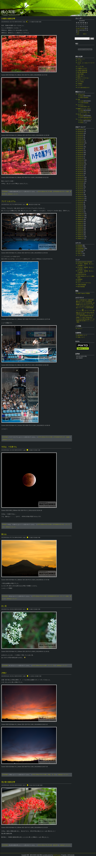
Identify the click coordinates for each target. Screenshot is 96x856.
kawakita (85, 97)
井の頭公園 (89, 303)
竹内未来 (85, 102)
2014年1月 (80, 139)
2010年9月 (80, 202)
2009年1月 (80, 235)
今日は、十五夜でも (9, 447)
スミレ (87, 320)
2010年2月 (80, 210)
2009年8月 (80, 221)
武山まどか (90, 306)
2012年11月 (80, 162)
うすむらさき (81, 94)
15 (76, 28)
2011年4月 (80, 189)
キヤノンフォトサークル (84, 282)
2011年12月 (80, 177)
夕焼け (67, 596)
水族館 (67, 437)
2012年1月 (80, 175)
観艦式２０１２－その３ (84, 108)
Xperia (79, 251)
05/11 (81, 96)
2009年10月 (80, 217)
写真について (81, 337)
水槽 (89, 300)
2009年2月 (80, 233)
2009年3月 (80, 231)
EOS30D (79, 245)
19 (83, 28)
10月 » (85, 34)
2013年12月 (80, 141)
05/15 (81, 117)
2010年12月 (80, 196)
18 (82, 28)
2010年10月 (80, 200)
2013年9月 (80, 145)
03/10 (81, 122)
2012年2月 (80, 173)
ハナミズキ (79, 306)
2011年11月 (80, 179)
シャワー (79, 85)
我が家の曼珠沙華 (8, 782)
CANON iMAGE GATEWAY (84, 262)
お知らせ (79, 253)
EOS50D (4, 524)
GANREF (79, 279)
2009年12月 (80, 213)
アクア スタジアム (8, 201)
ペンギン (79, 61)
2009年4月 (80, 229)
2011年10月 (80, 181)
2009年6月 (80, 225)
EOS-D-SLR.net (81, 274)
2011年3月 (80, 191)
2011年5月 (80, 187)
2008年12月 (80, 236)
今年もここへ (81, 59)
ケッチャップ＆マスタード (84, 119)
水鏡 (78, 99)
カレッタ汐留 (79, 300)
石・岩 (85, 306)
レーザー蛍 (80, 66)
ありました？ (81, 80)
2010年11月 (80, 198)
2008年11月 (80, 238)
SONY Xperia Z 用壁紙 (83, 293)
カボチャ (83, 301)
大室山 (83, 317)
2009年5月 (80, 227)
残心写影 (8, 12)
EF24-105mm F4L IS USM (39, 665)
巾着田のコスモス (82, 68)
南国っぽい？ (81, 76)
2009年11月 (80, 215)
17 (80, 28)
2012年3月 (80, 171)
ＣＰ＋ (91, 319)
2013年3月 (80, 154)
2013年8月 (80, 146)
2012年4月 (80, 169)
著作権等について (82, 335)
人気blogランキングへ (12, 194)
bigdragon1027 (87, 117)
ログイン (79, 328)
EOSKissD (80, 250)
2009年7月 (80, 223)
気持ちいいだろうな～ (83, 78)
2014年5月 (80, 135)
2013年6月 (80, 148)
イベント (78, 310)
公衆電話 (79, 83)
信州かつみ (86, 106)
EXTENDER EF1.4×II (58, 191)
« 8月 (77, 34)
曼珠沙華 (55, 845)
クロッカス (83, 303)
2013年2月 (80, 156)
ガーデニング (88, 304)
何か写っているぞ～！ (83, 114)
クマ (81, 317)
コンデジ (79, 255)
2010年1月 (80, 212)
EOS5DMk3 (5, 191)
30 (78, 32)
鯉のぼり (85, 300)
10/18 (81, 110)
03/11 (81, 121)
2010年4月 (80, 206)
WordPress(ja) (56, 855)
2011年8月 (80, 185)
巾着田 (67, 191)
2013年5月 (80, 150)
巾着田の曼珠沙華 (8, 18)
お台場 (90, 312)
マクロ (83, 312)
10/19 (81, 106)
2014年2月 (80, 137)
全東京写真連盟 (81, 284)
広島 (88, 312)
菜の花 (81, 320)
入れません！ (81, 105)
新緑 (84, 320)
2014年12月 (80, 129)
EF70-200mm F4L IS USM (45, 191)
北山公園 (87, 319)
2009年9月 (80, 219)
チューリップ (82, 307)
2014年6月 (80, 133)
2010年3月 (80, 208)
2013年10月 (80, 143)
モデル (81, 304)
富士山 (4, 534)
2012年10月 (80, 164)
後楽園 (91, 307)
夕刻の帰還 (80, 74)
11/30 (81, 101)
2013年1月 (80, 158)
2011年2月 (80, 192)
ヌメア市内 (80, 82)
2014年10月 (80, 131)
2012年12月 (80, 160)
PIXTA (79, 281)
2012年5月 (80, 168)
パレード (86, 310)
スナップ (67, 524)
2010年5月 (80, 204)
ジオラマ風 (91, 310)
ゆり (80, 301)
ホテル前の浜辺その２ (83, 87)
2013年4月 (80, 152)
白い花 (4, 606)
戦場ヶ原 (78, 312)
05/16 (81, 115)
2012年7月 (80, 166)
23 (78, 30)
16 (78, 28)
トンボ (86, 314)
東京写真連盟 (81, 286)
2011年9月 (80, 183)
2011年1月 (80, 194)
